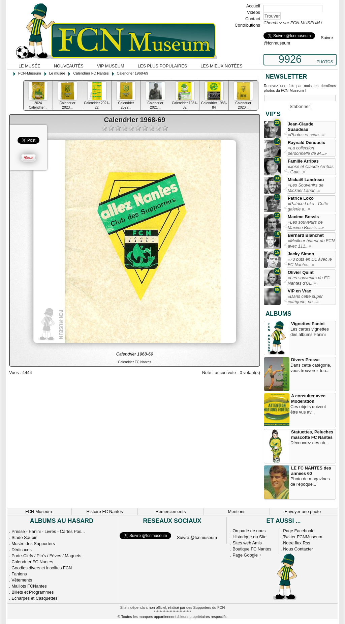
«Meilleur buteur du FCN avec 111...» (311, 243)
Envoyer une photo (303, 511)
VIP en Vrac (299, 290)
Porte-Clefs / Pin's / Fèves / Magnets (46, 555)
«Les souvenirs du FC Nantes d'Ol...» (309, 280)
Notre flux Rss (296, 542)
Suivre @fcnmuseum (197, 537)
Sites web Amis (247, 542)
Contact (252, 18)
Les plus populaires (162, 65)
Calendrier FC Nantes (32, 561)
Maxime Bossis (303, 216)
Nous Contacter (298, 548)
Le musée (29, 65)
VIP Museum (110, 65)
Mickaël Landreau (306, 179)
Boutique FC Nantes (251, 548)
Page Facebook (298, 530)
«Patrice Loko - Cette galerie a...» (308, 206)
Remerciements (171, 511)
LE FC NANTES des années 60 (311, 470)
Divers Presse (305, 359)
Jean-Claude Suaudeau (300, 126)
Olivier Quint (301, 272)
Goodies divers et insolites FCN (41, 567)
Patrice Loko (301, 198)
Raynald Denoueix (306, 142)
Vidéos (253, 12)
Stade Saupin (24, 537)
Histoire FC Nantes (104, 511)
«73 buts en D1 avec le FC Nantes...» (310, 262)
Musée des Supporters (33, 543)
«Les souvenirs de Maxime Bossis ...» (306, 225)
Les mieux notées (221, 65)
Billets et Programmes (32, 592)
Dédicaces (21, 549)
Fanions (19, 573)
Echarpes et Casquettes (34, 598)
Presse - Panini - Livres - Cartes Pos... (48, 531)
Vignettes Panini (307, 323)
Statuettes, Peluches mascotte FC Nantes (312, 434)
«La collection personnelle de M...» (307, 150)
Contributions (247, 25)
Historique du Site (249, 536)
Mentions (237, 511)
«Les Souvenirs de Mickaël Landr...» (305, 187)
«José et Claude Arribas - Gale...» (311, 169)
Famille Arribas (303, 161)
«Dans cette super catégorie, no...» (305, 299)
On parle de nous (248, 530)
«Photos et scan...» (306, 134)
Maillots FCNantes (29, 586)
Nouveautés (69, 65)
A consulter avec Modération (308, 398)
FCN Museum (38, 511)
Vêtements (21, 580)
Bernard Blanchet (306, 235)
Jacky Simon (301, 253)
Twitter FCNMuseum (302, 536)
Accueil (253, 5)
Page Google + (246, 555)
